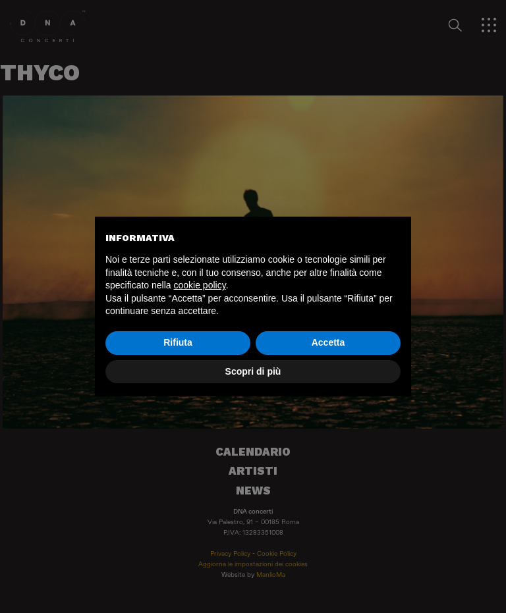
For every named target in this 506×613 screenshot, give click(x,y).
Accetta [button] (328, 342)
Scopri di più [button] (253, 371)
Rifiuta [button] (177, 342)
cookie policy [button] (200, 285)
